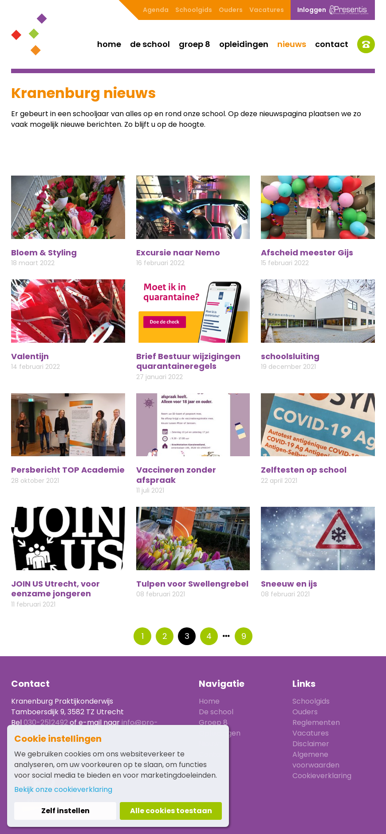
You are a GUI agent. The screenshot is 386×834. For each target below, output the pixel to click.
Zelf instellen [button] (65, 811)
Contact (331, 44)
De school (150, 44)
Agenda (156, 9)
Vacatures (266, 9)
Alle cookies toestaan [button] (171, 811)
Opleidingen (243, 44)
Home (109, 44)
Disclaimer (310, 744)
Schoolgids (193, 9)
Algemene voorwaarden (315, 759)
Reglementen (316, 722)
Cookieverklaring (321, 776)
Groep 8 (194, 44)
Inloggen (332, 10)
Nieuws (291, 44)
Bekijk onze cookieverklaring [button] (63, 789)
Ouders (231, 9)
